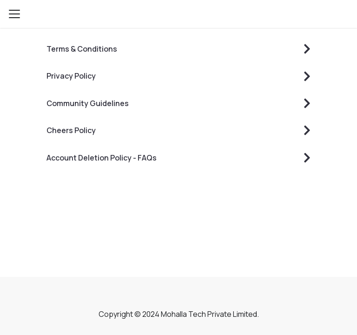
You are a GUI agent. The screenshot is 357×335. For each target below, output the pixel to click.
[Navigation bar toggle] (14, 14)
